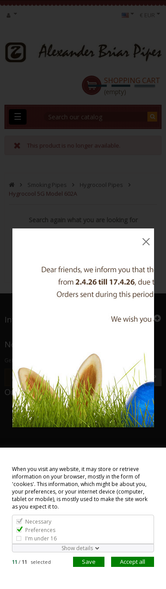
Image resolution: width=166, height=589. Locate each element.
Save (89, 562)
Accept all (132, 562)
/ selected (31, 562)
